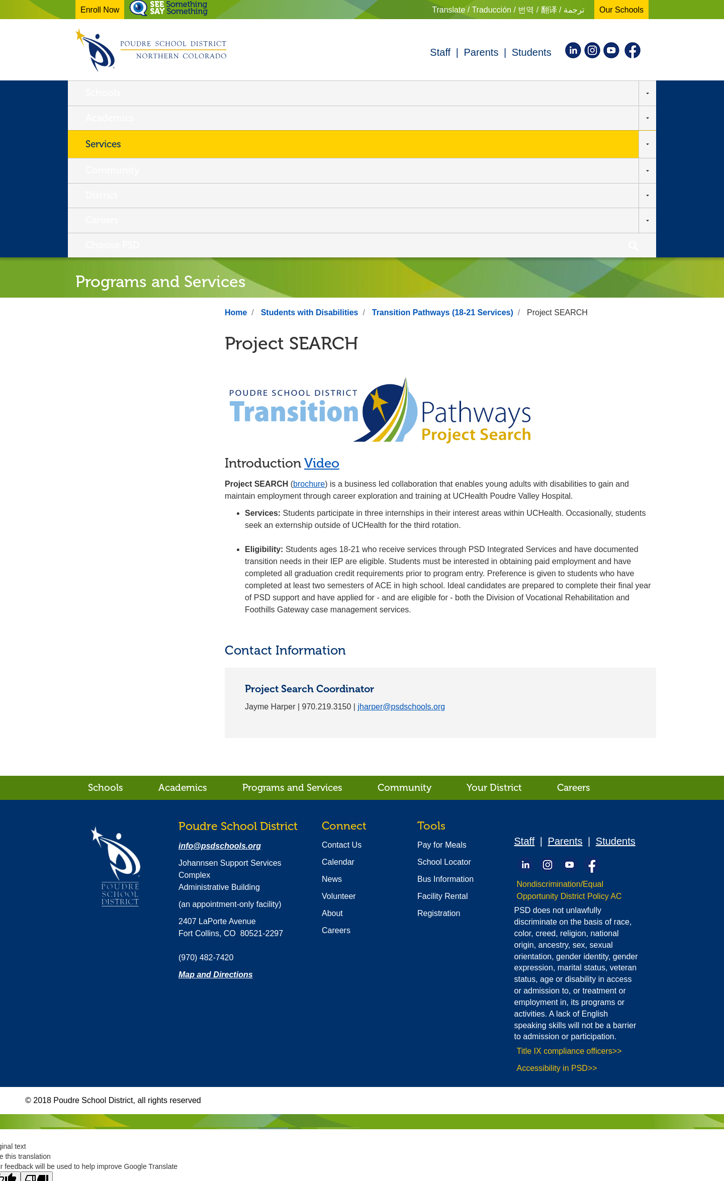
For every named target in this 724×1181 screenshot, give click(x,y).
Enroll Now (99, 10)
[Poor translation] (37, 1030)
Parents (481, 52)
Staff (440, 52)
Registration (438, 763)
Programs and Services (292, 638)
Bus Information (445, 729)
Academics (180, 94)
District (424, 94)
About (332, 763)
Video (321, 313)
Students (532, 52)
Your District (494, 638)
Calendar (338, 712)
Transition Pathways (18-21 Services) (442, 162)
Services (258, 94)
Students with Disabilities (309, 162)
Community (346, 94)
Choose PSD (571, 94)
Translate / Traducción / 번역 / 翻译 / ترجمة (508, 10)
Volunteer (339, 746)
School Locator (444, 712)
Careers (492, 94)
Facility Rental (442, 746)
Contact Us (341, 695)
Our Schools (621, 10)
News (332, 729)
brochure (309, 334)
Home (236, 162)
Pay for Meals (442, 695)
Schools (103, 94)
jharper (401, 557)
